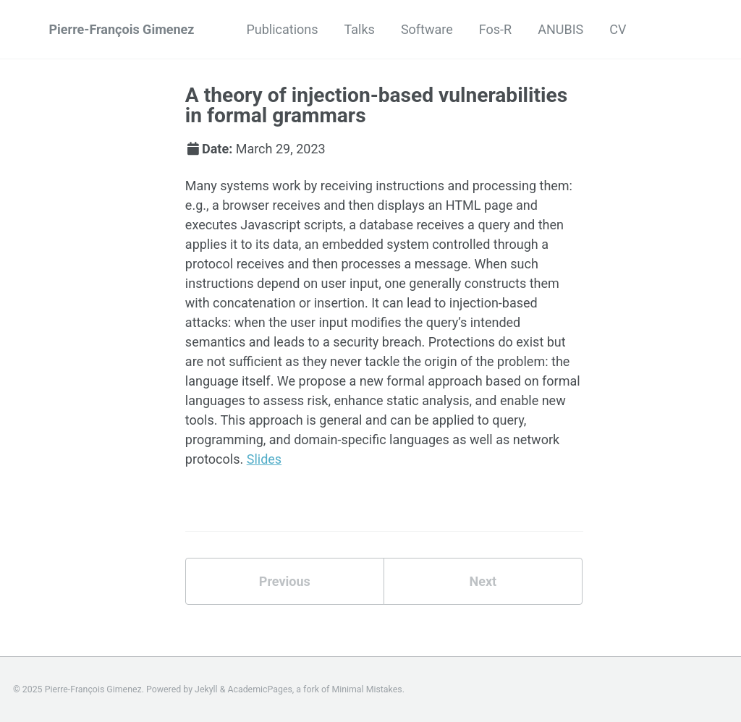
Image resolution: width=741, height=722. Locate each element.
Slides (264, 459)
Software (427, 29)
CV (617, 29)
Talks (359, 29)
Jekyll (206, 689)
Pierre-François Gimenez (122, 29)
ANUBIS (560, 29)
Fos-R (495, 29)
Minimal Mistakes (366, 689)
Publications (282, 29)
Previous (284, 581)
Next (482, 581)
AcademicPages (259, 689)
